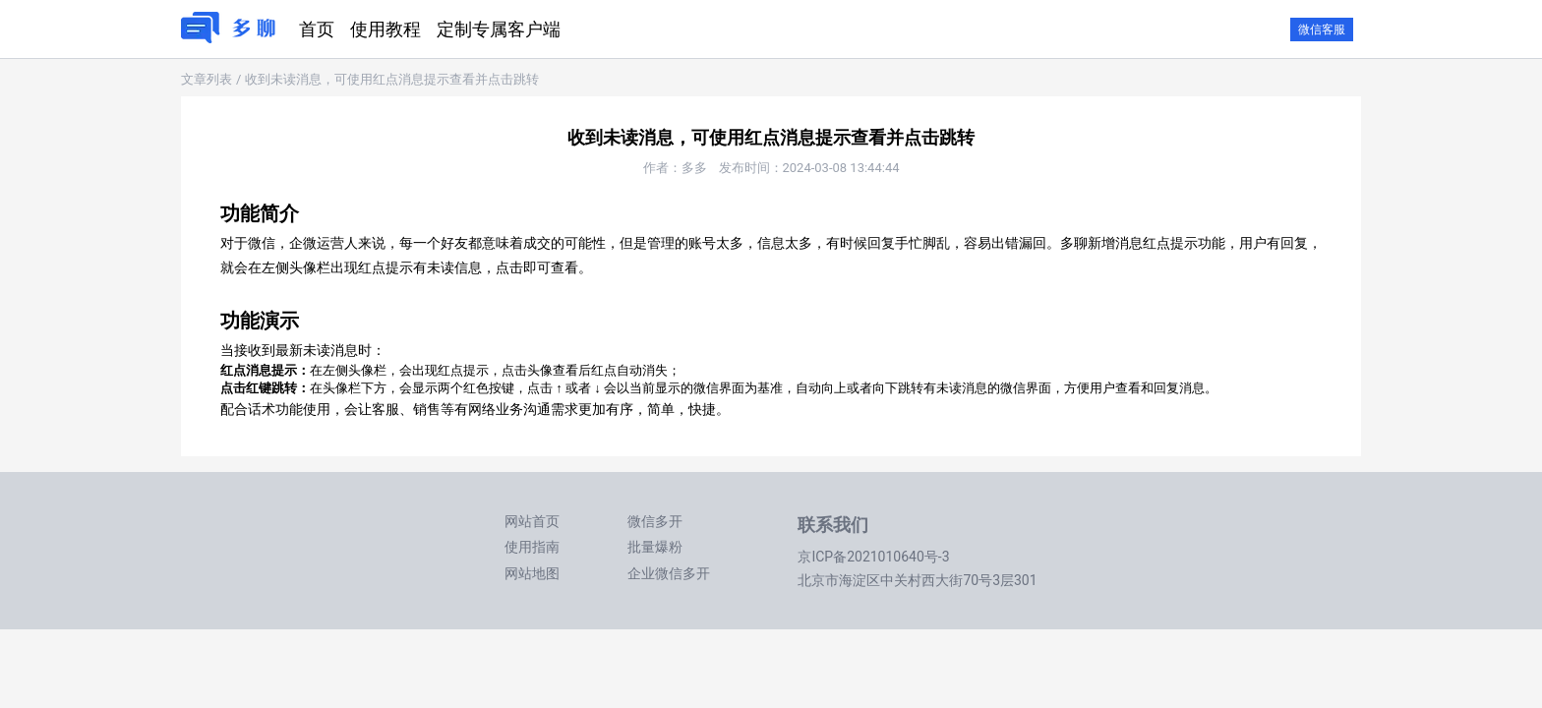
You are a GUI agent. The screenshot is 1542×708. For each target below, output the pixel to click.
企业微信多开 (668, 573)
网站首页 (532, 521)
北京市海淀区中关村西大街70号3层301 (917, 580)
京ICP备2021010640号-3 (873, 556)
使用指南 (532, 547)
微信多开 (654, 521)
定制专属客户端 (499, 29)
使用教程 (385, 29)
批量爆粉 (654, 547)
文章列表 (206, 79)
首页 (316, 29)
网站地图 (532, 573)
